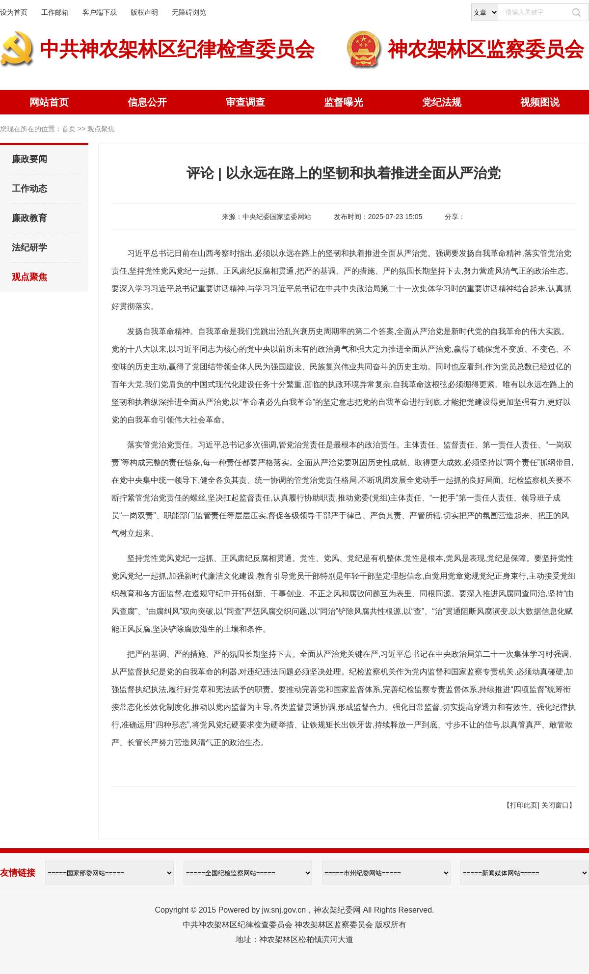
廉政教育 (29, 218)
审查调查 (245, 102)
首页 (69, 129)
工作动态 (29, 189)
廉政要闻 (29, 159)
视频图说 (540, 102)
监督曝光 (343, 102)
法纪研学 (29, 247)
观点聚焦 (29, 277)
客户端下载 (99, 12)
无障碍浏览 (189, 12)
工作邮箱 (55, 12)
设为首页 (13, 12)
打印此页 (523, 805)
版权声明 (144, 12)
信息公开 (147, 102)
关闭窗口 (555, 805)
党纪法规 (441, 102)
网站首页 (49, 102)
